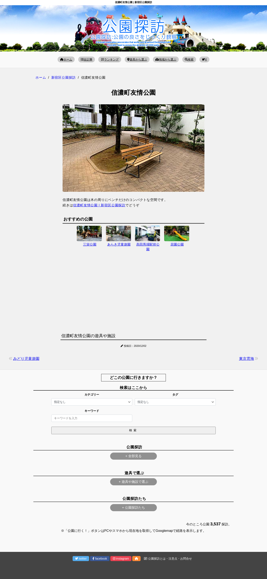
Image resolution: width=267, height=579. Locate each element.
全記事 (86, 59)
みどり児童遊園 (26, 359)
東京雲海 (246, 359)
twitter (81, 558)
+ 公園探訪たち (133, 507)
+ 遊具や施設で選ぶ (133, 481)
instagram (121, 558)
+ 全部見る (133, 456)
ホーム (66, 59)
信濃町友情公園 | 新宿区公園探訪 (99, 205)
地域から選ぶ (165, 59)
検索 (189, 59)
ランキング (110, 59)
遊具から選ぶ (137, 59)
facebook (99, 558)
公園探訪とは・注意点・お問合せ (168, 558)
